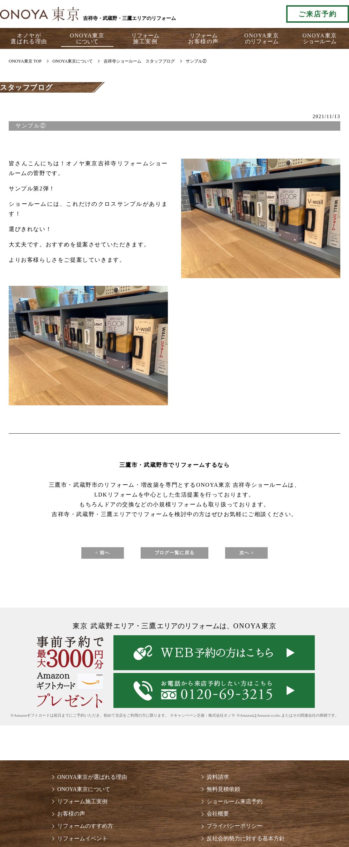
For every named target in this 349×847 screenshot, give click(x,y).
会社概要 (218, 816)
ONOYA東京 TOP (25, 61)
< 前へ (85, 554)
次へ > (264, 554)
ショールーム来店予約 (234, 804)
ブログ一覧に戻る (174, 554)
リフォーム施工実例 (82, 804)
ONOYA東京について (83, 792)
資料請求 (218, 779)
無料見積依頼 (223, 792)
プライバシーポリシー (234, 829)
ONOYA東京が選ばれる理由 (92, 779)
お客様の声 (71, 816)
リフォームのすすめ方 (85, 829)
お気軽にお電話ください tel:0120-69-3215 (249, 14)
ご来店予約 (317, 14)
